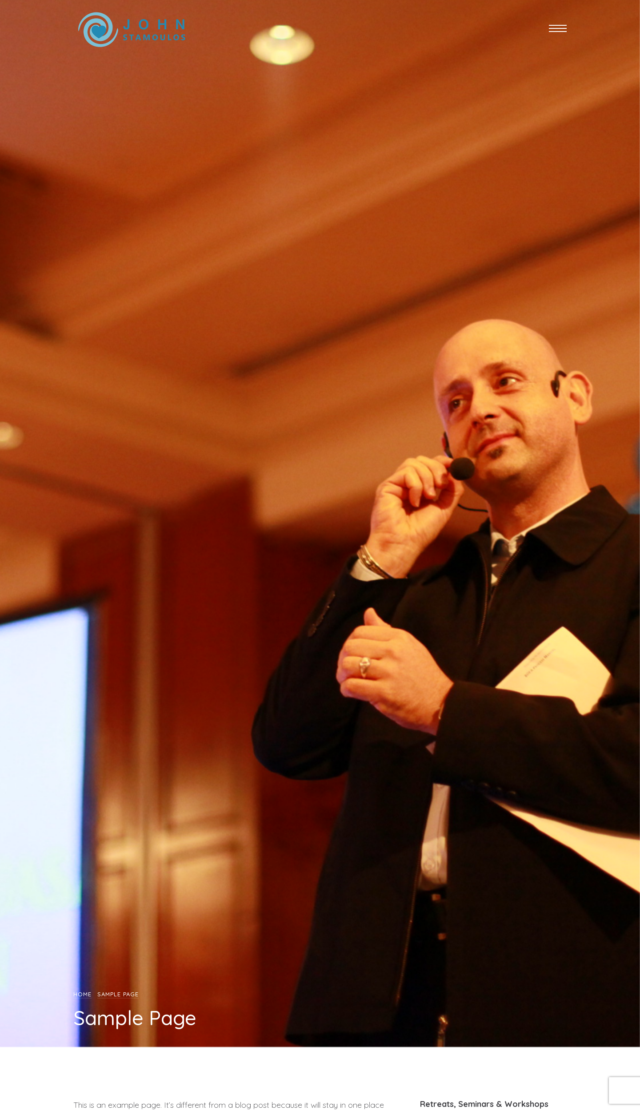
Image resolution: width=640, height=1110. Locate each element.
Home (82, 994)
